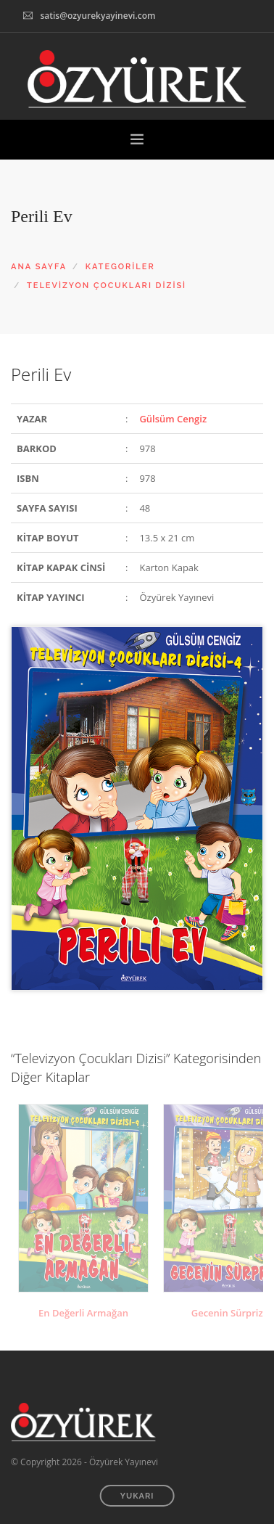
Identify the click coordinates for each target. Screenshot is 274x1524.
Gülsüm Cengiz (173, 418)
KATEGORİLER (120, 266)
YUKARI (137, 1496)
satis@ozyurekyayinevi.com (97, 15)
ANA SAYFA (39, 266)
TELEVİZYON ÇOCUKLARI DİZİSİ (106, 285)
